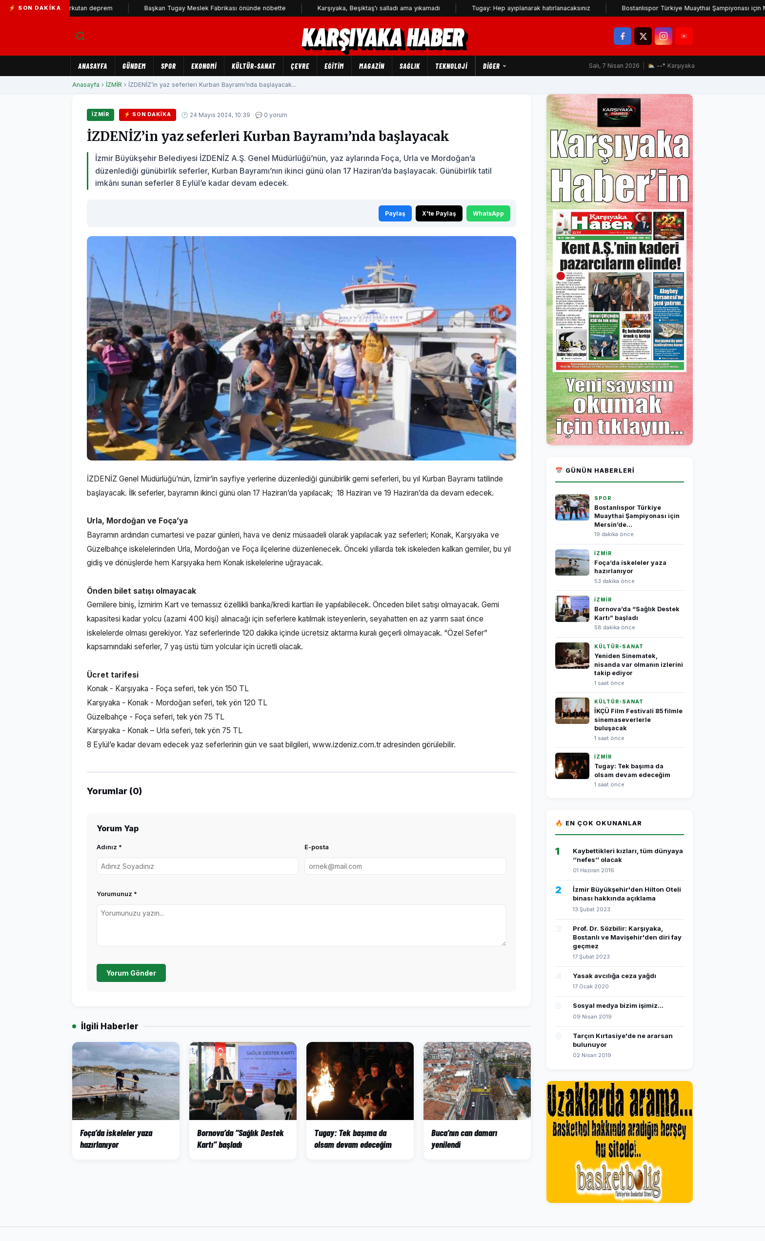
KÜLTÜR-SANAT (254, 65)
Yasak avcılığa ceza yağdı (614, 976)
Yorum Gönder (131, 973)
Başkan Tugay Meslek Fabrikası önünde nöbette (229, 8)
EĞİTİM (334, 65)
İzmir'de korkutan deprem (89, 8)
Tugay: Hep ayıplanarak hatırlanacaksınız (545, 8)
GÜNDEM (134, 65)
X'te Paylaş (439, 213)
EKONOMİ (204, 65)
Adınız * (109, 847)
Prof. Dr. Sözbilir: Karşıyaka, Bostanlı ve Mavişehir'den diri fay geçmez (627, 937)
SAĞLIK (410, 65)
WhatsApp (488, 213)
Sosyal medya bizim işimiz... (618, 1005)
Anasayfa (92, 65)
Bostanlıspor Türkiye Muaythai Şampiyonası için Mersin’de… (637, 516)
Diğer (495, 65)
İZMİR (114, 84)
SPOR (168, 65)
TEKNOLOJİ (451, 65)
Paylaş (395, 213)
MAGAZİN (371, 65)
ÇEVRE (300, 65)
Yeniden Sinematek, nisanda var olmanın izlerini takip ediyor (638, 664)
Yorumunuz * (117, 894)
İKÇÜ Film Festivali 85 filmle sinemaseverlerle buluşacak (638, 719)
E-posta (316, 847)
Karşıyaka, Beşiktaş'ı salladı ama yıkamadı (393, 8)
